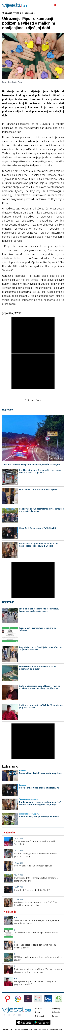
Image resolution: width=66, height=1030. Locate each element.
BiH (21, 838)
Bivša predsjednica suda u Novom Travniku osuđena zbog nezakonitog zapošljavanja (39, 687)
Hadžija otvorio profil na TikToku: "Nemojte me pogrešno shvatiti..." (41, 706)
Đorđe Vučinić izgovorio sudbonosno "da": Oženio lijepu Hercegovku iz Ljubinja (39, 544)
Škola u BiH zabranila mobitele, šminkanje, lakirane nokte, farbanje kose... (39, 610)
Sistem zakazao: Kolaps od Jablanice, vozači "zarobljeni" (32, 464)
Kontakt (55, 1016)
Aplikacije (56, 1012)
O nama (38, 1008)
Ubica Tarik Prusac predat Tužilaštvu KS (37, 528)
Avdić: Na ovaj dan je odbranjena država (39, 816)
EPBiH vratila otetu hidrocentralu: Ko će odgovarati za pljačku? (37, 667)
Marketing (56, 1008)
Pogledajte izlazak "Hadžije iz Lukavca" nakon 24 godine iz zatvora (40, 648)
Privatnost (39, 1016)
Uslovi (37, 1012)
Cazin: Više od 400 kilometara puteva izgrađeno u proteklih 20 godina (41, 510)
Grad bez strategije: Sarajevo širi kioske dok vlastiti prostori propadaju (40, 471)
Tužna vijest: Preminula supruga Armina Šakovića (37, 629)
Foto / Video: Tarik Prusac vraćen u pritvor (38, 489)
